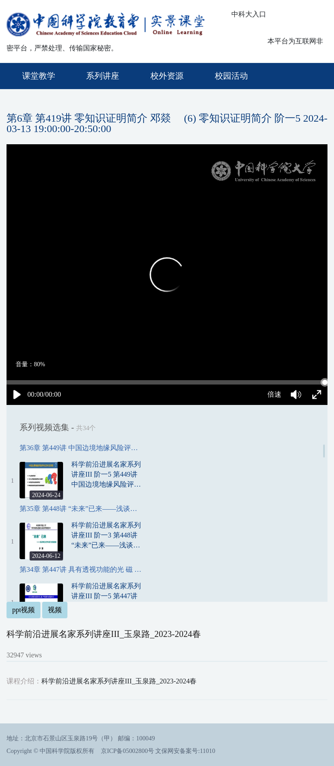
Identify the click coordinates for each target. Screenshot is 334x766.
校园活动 (231, 75)
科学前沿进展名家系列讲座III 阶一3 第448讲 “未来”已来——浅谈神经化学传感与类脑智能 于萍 (106, 535)
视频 (55, 609)
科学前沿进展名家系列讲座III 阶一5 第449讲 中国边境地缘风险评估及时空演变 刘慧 (106, 475)
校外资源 (167, 75)
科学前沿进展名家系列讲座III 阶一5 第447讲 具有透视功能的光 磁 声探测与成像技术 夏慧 (106, 596)
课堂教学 (38, 75)
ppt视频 (23, 609)
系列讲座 (102, 75)
